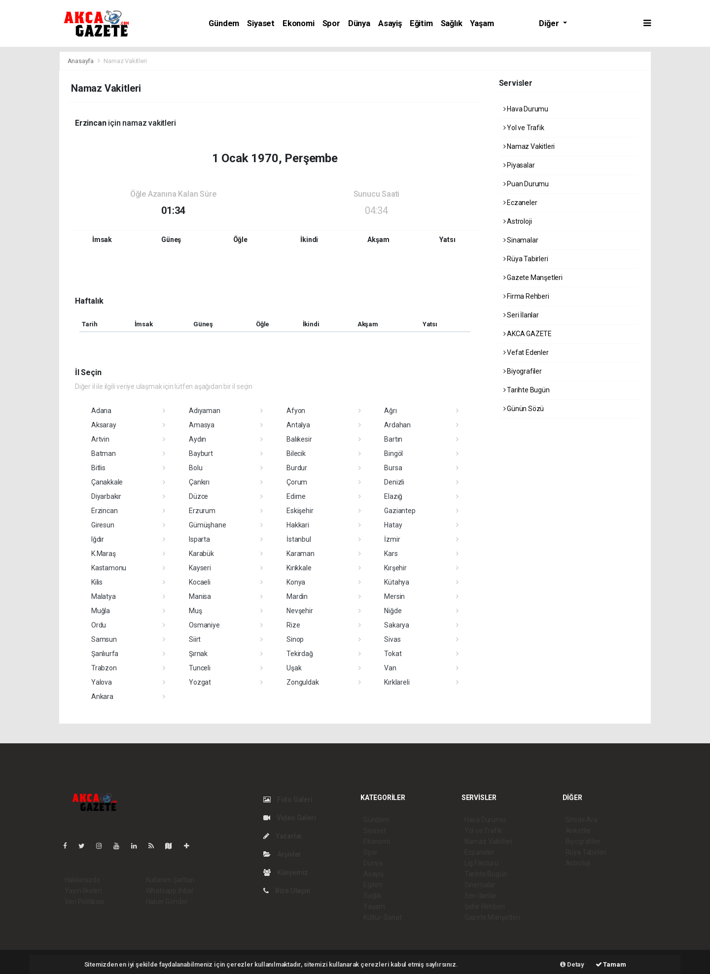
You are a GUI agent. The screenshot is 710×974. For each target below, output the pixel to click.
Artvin (100, 439)
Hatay (393, 525)
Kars (390, 553)
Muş (195, 611)
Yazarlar (282, 836)
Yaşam (482, 23)
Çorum (296, 482)
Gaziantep (399, 511)
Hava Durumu (526, 109)
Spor (331, 23)
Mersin (394, 596)
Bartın (393, 439)
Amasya (201, 425)
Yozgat (200, 682)
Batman (103, 453)
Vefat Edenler (526, 352)
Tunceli (200, 668)
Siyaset (261, 23)
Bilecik (296, 453)
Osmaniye (204, 625)
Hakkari (297, 525)
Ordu (98, 625)
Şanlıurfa (104, 654)
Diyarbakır (106, 496)
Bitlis (98, 468)
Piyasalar (519, 165)
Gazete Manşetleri (533, 277)
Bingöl (393, 453)
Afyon (295, 411)
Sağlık (451, 23)
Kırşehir (395, 568)
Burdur (296, 468)
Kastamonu (108, 568)
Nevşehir (299, 611)
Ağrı (390, 411)
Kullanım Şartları (170, 880)
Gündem (224, 23)
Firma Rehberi (526, 296)
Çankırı (199, 482)
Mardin (297, 596)
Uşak (293, 668)
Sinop (295, 639)
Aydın (197, 439)
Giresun (102, 525)
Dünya (359, 23)
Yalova (101, 682)
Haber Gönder (167, 901)
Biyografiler (522, 371)
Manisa (200, 596)
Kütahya (396, 582)
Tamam (611, 964)
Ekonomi (299, 23)
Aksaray (103, 425)
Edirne (296, 496)
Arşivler (282, 854)
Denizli (394, 482)
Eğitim (421, 23)
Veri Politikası (85, 901)
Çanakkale (107, 482)
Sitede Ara (582, 820)
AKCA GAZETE (527, 334)
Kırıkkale (298, 568)
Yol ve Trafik (523, 128)
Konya (295, 582)
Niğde (392, 611)
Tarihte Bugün (526, 390)
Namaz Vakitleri (125, 61)
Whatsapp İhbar (170, 891)
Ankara (102, 696)
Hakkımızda (82, 880)
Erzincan (104, 511)
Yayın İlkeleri (83, 891)
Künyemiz (285, 872)
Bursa (393, 468)
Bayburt (201, 453)
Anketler (578, 831)
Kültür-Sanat (382, 917)
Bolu (195, 468)
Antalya (298, 425)
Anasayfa (81, 61)
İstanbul (298, 539)
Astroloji (517, 221)
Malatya (103, 596)
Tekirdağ (299, 654)
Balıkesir (299, 439)
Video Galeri (289, 818)
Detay (572, 964)
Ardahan (397, 425)
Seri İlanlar (521, 315)
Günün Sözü (523, 409)
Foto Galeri (288, 799)
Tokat (392, 654)
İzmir (392, 539)
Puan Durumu (526, 184)
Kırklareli (396, 682)
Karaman (300, 553)
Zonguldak (302, 682)
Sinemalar (480, 885)
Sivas (392, 639)
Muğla (100, 611)
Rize (293, 625)
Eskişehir (299, 511)
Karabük (201, 553)
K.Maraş (103, 553)
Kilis (97, 582)
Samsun (104, 639)
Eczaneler (520, 203)
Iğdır (97, 539)
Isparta (199, 539)
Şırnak (198, 654)
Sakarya (396, 625)
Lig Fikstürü (481, 863)
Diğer (550, 23)
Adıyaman (204, 411)
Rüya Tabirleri (525, 259)
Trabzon (104, 668)
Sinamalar (520, 240)
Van (390, 668)
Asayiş (390, 23)
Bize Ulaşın (286, 891)
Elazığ (393, 496)
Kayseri (200, 568)
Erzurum (202, 511)
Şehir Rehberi (484, 906)
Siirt (195, 639)
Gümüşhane (207, 525)
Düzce (198, 496)
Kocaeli (200, 582)
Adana (101, 411)
